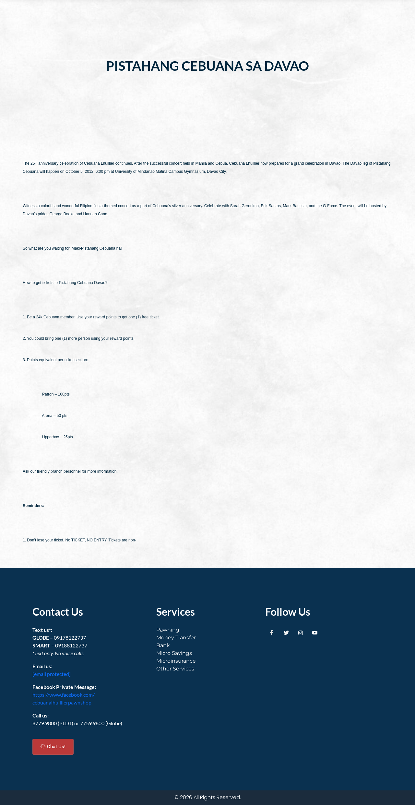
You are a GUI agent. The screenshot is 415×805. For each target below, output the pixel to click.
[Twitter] (286, 632)
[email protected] (51, 674)
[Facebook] (272, 632)
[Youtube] (315, 632)
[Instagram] (300, 632)
